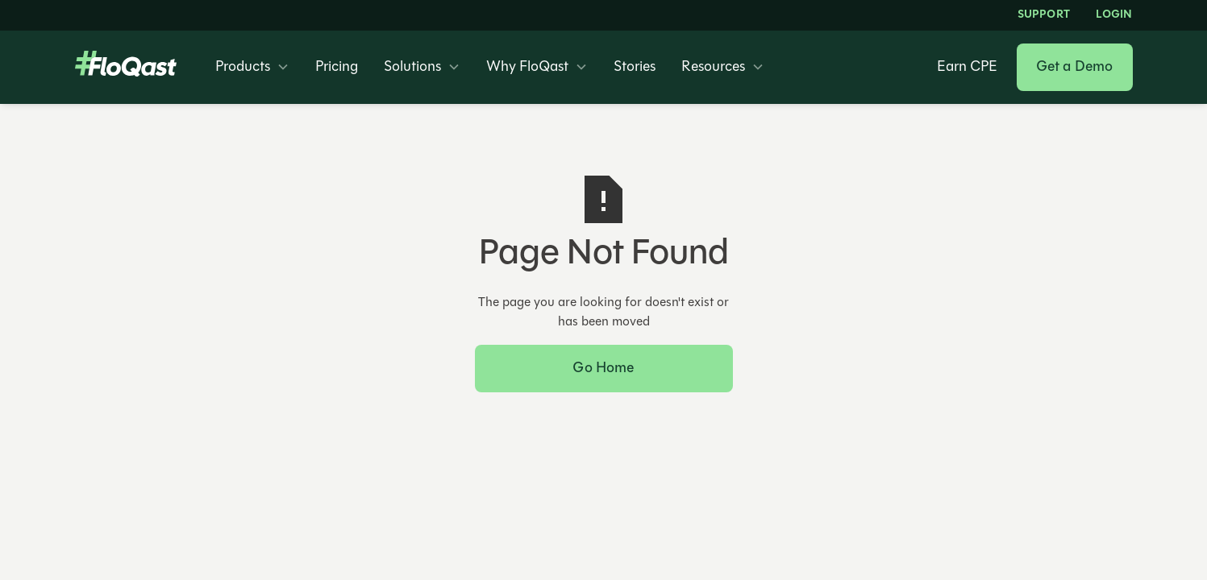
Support (1044, 15)
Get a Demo (1074, 67)
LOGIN (1114, 15)
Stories (635, 67)
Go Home (603, 368)
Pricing (336, 67)
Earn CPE (967, 67)
